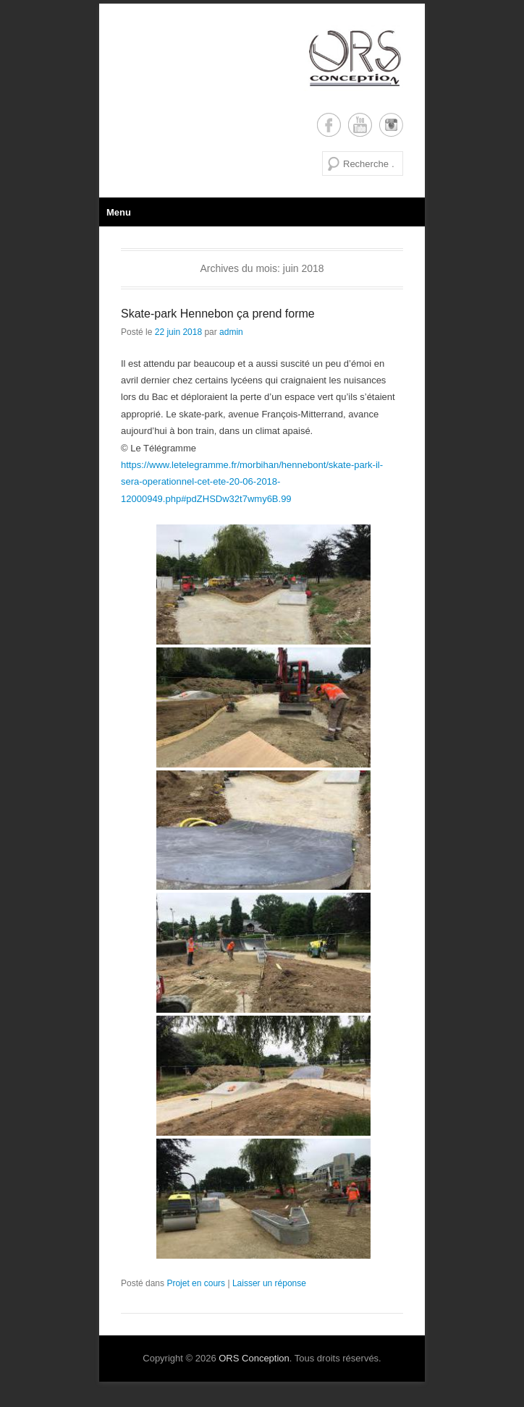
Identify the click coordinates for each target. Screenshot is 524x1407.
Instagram (391, 125)
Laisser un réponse (269, 1283)
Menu (118, 212)
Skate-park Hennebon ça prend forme (218, 313)
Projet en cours (195, 1283)
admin (231, 332)
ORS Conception (254, 1358)
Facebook (329, 125)
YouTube (360, 125)
